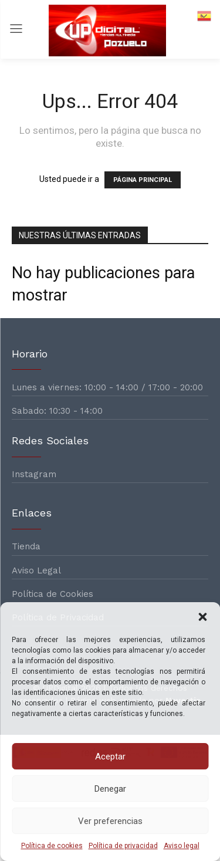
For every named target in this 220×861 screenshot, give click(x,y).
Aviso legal (181, 846)
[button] (202, 617)
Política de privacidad (123, 846)
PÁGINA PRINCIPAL (142, 180)
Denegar (110, 789)
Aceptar (110, 756)
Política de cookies (52, 846)
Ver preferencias (110, 821)
